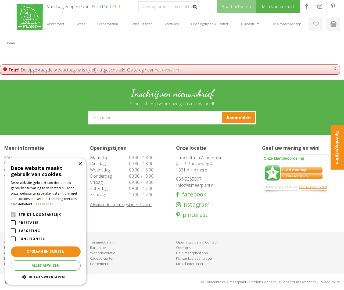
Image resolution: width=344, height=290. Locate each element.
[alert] (45, 221)
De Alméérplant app (192, 253)
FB (306, 6)
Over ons (183, 247)
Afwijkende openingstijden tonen (121, 204)
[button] (46, 276)
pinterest (194, 215)
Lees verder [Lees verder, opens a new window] (43, 204)
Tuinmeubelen (102, 242)
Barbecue (98, 247)
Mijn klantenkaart (189, 264)
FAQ (8, 157)
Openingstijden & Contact (196, 242)
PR (333, 6)
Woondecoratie (102, 253)
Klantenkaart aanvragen (194, 258)
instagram (195, 204)
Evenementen (101, 264)
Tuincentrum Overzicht (297, 282)
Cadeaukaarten (102, 258)
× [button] (80, 164)
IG (319, 6)
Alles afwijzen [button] (46, 265)
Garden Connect (262, 282)
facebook (192, 194)
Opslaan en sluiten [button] (45, 251)
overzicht (171, 70)
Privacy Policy (329, 282)
